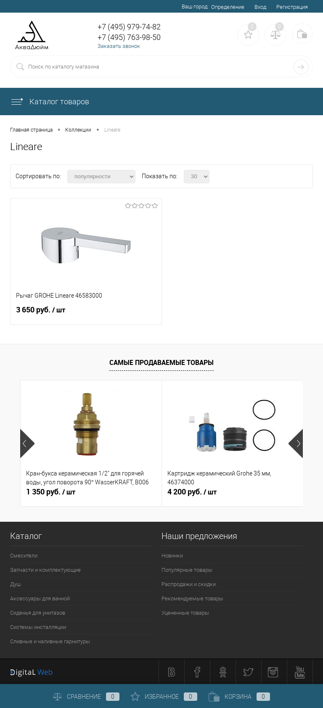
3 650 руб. (86, 313)
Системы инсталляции (38, 627)
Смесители (23, 555)
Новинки (172, 555)
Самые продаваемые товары (161, 362)
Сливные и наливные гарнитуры (50, 641)
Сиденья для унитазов (37, 613)
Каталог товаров (49, 101)
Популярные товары (187, 570)
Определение (227, 7)
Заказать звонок (119, 46)
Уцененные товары (185, 613)
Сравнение (86, 696)
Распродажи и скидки (189, 584)
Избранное (164, 696)
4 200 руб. (192, 492)
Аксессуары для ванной (40, 598)
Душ (15, 584)
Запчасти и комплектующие (45, 570)
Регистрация (292, 7)
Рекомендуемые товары (192, 598)
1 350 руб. (50, 492)
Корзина (239, 696)
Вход (260, 7)
